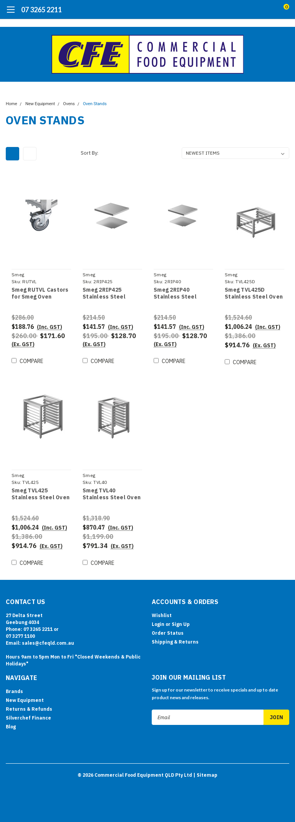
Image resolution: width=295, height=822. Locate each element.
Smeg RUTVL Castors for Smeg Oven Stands (40, 293)
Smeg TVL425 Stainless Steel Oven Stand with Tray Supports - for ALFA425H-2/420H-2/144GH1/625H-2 (41, 494)
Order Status (168, 633)
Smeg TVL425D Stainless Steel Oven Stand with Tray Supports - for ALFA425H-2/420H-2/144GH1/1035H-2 (254, 293)
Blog (11, 727)
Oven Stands (95, 103)
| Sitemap (205, 774)
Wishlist (162, 615)
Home (11, 103)
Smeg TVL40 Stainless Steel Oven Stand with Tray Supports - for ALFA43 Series (112, 494)
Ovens (69, 103)
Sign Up (181, 624)
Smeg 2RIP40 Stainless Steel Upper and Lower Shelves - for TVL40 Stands (180, 293)
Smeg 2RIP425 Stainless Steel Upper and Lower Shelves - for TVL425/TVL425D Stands (106, 293)
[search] (254, 9)
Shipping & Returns (175, 642)
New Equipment (40, 103)
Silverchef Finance (28, 718)
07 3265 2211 (41, 9)
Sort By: (89, 153)
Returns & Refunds (29, 709)
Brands (14, 691)
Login (158, 624)
